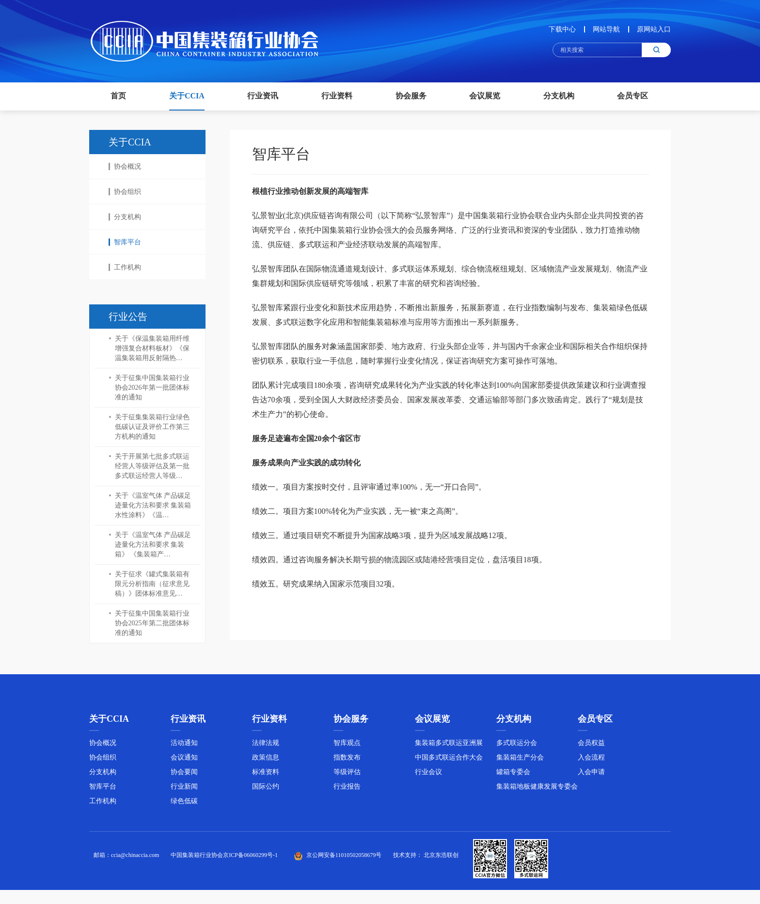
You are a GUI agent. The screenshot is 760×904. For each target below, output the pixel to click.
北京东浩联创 (441, 858)
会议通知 (184, 760)
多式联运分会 (516, 745)
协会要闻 (184, 774)
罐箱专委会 (513, 774)
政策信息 (265, 760)
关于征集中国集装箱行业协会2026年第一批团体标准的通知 (152, 387)
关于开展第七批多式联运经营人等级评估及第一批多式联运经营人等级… (152, 466)
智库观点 (347, 745)
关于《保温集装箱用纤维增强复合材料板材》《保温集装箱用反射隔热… (152, 348)
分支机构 (125, 217)
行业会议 (428, 774)
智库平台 (125, 242)
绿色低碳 (184, 804)
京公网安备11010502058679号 (344, 858)
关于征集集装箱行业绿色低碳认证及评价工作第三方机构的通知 (152, 426)
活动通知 (184, 745)
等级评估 (347, 774)
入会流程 (591, 760)
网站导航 (606, 29)
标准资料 (265, 774)
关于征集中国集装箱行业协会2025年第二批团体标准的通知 (152, 623)
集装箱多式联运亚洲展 (449, 745)
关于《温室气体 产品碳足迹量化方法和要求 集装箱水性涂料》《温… (153, 505)
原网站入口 (654, 29)
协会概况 (125, 166)
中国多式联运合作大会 (449, 760)
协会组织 (125, 191)
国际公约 (265, 789)
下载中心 (562, 29)
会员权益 (591, 745)
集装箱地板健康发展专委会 (537, 789)
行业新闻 (184, 789)
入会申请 (591, 774)
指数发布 (347, 760)
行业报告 (347, 789)
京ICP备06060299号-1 (250, 858)
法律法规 (265, 745)
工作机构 (125, 267)
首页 (118, 96)
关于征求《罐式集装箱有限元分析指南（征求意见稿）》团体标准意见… (152, 584)
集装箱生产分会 (520, 760)
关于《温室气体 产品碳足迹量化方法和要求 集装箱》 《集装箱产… (153, 544)
